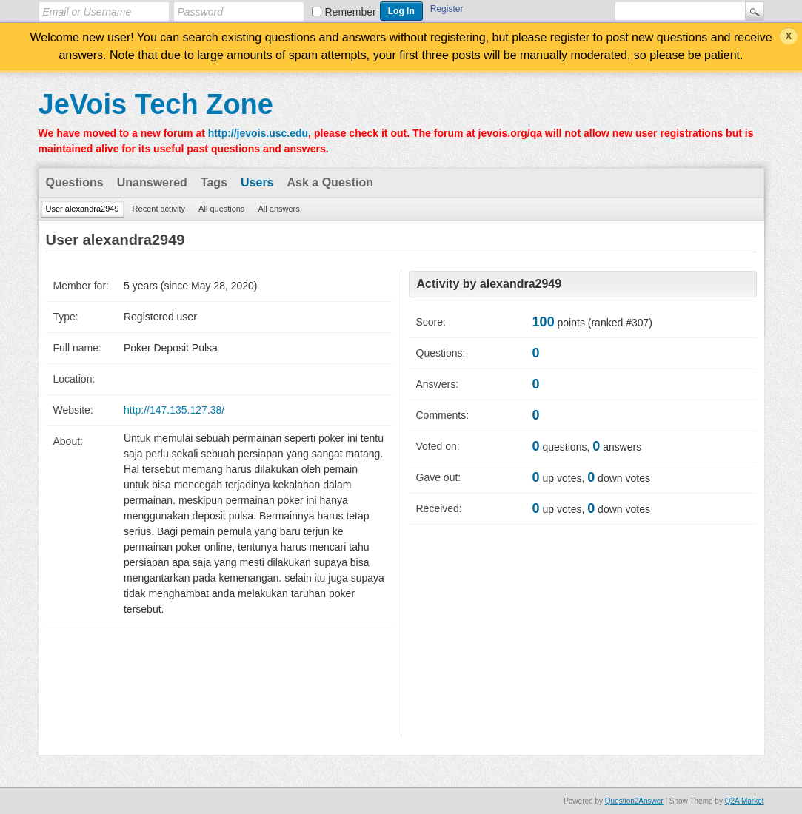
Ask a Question (330, 182)
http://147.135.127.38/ (174, 410)
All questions (221, 208)
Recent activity (159, 208)
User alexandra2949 (82, 208)
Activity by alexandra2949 (489, 284)
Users (257, 182)
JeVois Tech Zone (156, 104)
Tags (214, 182)
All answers (278, 208)
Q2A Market (744, 801)
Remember (350, 12)
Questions (75, 182)
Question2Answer (634, 801)
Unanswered (152, 182)
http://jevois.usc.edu (258, 133)
